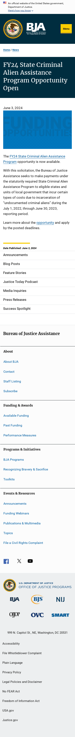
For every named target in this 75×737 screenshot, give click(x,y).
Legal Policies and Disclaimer (22, 682)
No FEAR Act (11, 691)
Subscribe (10, 391)
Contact (8, 371)
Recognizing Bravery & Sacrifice (25, 469)
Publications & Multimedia (22, 523)
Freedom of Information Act (21, 701)
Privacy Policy (11, 672)
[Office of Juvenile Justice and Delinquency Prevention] (14, 618)
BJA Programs (13, 459)
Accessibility (11, 643)
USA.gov (8, 710)
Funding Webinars (16, 513)
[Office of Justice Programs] (13, 29)
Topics (8, 533)
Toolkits (9, 479)
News (15, 49)
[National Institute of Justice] (60, 602)
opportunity (45, 223)
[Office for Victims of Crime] (37, 618)
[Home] (36, 28)
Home (6, 49)
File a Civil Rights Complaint (23, 543)
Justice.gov (10, 720)
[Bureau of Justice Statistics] (37, 604)
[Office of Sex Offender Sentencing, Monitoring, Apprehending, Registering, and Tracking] (60, 617)
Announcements (14, 503)
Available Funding (16, 415)
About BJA (10, 362)
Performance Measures (19, 435)
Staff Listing (12, 381)
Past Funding (12, 425)
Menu (66, 28)
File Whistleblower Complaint (22, 653)
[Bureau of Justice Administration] (14, 602)
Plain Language (12, 663)
